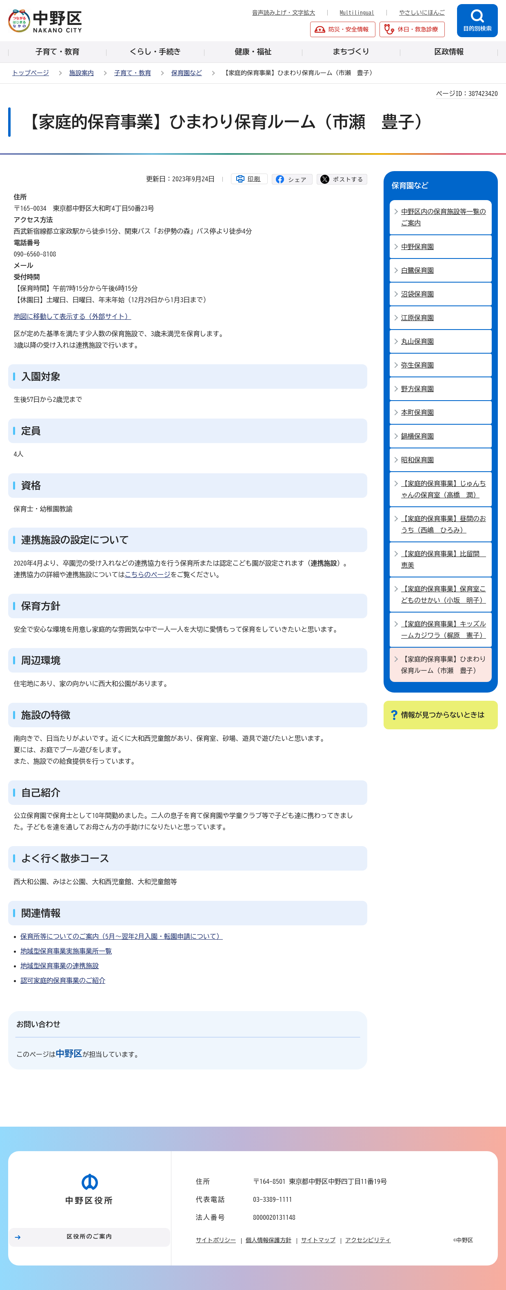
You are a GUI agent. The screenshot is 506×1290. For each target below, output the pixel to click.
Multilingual (357, 13)
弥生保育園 (417, 365)
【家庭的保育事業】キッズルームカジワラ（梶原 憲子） (443, 630)
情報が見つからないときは (442, 714)
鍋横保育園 (417, 436)
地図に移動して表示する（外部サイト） (72, 316)
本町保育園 (417, 412)
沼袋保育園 (417, 294)
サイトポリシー (216, 1240)
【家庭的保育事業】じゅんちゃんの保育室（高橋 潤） (443, 489)
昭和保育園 (417, 460)
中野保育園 (417, 246)
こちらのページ (148, 574)
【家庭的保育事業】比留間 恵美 (443, 559)
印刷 (254, 179)
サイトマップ (318, 1240)
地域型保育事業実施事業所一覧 (66, 951)
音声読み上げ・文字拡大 (283, 13)
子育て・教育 (132, 73)
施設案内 (81, 73)
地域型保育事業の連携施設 (59, 965)
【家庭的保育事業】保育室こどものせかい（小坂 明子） (443, 595)
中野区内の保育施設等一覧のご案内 (443, 217)
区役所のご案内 (90, 1236)
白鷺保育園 (417, 270)
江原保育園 (417, 317)
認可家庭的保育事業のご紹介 (62, 980)
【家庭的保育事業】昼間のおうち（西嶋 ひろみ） (443, 524)
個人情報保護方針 (268, 1240)
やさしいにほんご (422, 13)
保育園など (186, 73)
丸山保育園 (417, 341)
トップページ (30, 73)
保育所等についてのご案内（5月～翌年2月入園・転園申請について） (121, 936)
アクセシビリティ (368, 1240)
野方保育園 (417, 388)
